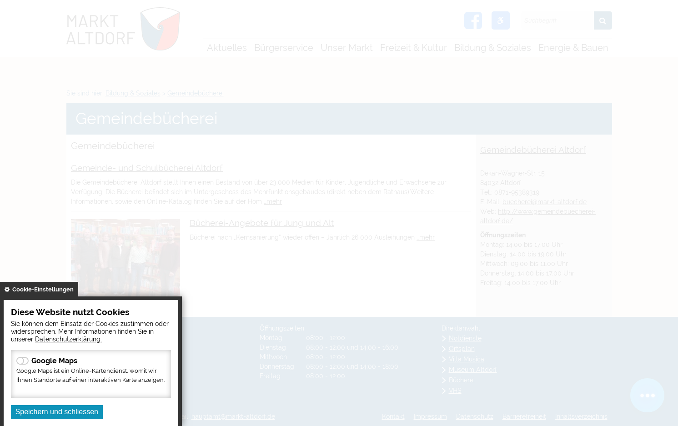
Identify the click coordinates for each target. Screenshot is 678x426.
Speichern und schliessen (56, 412)
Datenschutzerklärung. (68, 339)
